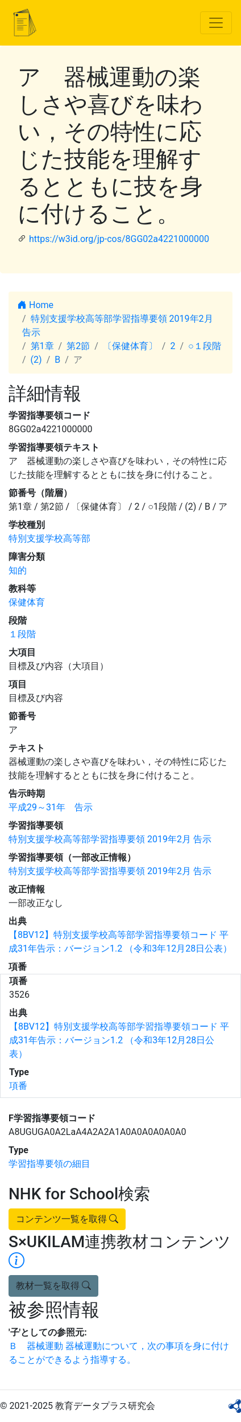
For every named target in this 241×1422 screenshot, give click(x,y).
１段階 (22, 634)
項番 (18, 1085)
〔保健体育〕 (130, 346)
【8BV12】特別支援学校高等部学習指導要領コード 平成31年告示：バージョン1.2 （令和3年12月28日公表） (119, 1040)
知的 (18, 570)
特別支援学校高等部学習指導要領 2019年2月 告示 (110, 839)
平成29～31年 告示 (51, 807)
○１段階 (204, 346)
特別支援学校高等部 (49, 538)
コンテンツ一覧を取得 (67, 1219)
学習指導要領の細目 (49, 1163)
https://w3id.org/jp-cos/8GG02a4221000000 (119, 238)
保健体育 (27, 602)
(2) (36, 359)
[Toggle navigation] (216, 22)
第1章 (42, 346)
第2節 (78, 346)
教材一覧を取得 (53, 1285)
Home (35, 305)
